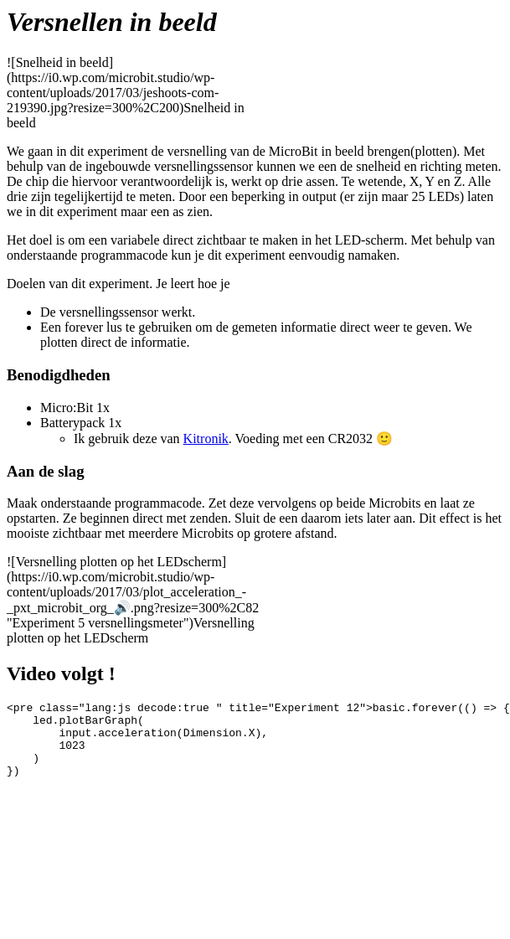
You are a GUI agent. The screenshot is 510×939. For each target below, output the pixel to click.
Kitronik (206, 438)
